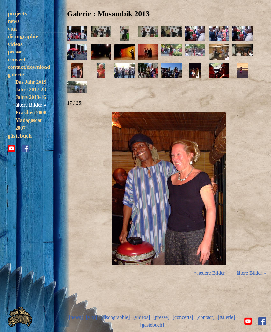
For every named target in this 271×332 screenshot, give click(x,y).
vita (12, 28)
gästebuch (20, 135)
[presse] (161, 317)
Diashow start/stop (168, 188)
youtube (11, 148)
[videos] (141, 317)
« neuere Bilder (209, 273)
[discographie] (115, 317)
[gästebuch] (152, 325)
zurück (101, 188)
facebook (25, 148)
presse (15, 51)
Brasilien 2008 (30, 112)
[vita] (91, 317)
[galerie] (226, 317)
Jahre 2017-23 (30, 89)
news (13, 21)
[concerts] (183, 317)
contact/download (29, 67)
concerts (18, 59)
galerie (16, 74)
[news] (76, 317)
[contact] (205, 317)
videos (15, 44)
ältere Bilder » (30, 105)
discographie (23, 36)
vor (237, 188)
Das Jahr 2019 (30, 82)
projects (17, 13)
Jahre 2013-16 (30, 97)
